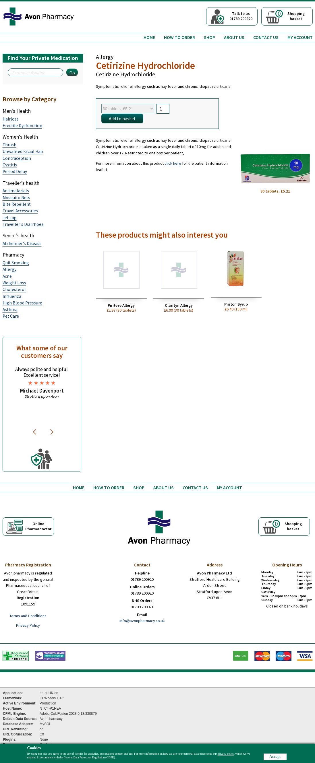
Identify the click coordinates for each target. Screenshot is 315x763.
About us (234, 37)
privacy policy (226, 753)
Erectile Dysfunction (22, 125)
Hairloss (11, 119)
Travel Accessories (20, 210)
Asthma (10, 309)
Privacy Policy (28, 625)
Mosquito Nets (16, 197)
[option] (42, 383)
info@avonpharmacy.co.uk (142, 620)
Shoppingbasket (290, 15)
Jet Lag (10, 217)
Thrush (9, 144)
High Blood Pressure (22, 303)
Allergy (9, 269)
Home (149, 37)
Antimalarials (16, 190)
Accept (275, 756)
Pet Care (11, 316)
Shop (209, 37)
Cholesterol (14, 289)
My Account (300, 37)
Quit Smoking (16, 262)
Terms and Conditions (28, 615)
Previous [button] (35, 432)
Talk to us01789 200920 (240, 16)
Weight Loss (14, 283)
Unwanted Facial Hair (23, 151)
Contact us (266, 37)
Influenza (12, 296)
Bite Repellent (17, 204)
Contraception (17, 158)
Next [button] (52, 432)
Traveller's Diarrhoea (23, 224)
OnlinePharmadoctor (38, 526)
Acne (7, 276)
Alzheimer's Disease (22, 243)
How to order (179, 37)
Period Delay (15, 171)
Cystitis (10, 165)
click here (173, 163)
